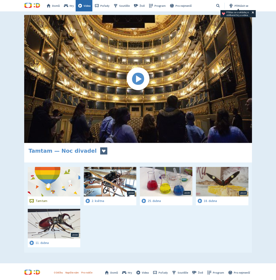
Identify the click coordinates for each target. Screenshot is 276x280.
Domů (53, 5)
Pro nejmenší (180, 5)
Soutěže (121, 5)
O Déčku (58, 272)
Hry (68, 5)
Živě (139, 5)
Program (157, 5)
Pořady (101, 5)
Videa (84, 5)
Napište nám (72, 272)
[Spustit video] (138, 79)
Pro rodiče (87, 272)
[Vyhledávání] (218, 5)
